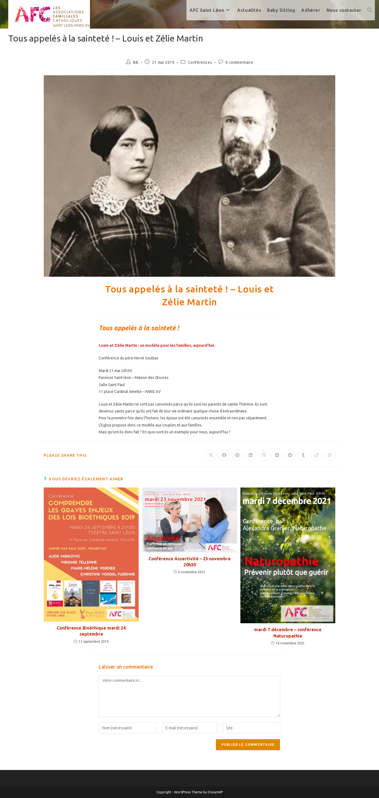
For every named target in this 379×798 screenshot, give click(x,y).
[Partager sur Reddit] (290, 455)
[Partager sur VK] (276, 455)
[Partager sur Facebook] (224, 455)
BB (135, 62)
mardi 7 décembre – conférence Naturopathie (288, 632)
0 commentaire (239, 62)
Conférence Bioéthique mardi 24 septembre (91, 630)
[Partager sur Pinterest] (237, 455)
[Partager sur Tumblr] (303, 455)
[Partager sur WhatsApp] (329, 455)
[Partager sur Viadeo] (316, 455)
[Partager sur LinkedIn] (250, 455)
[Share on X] (210, 455)
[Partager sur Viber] (263, 455)
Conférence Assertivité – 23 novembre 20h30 (190, 561)
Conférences (200, 62)
